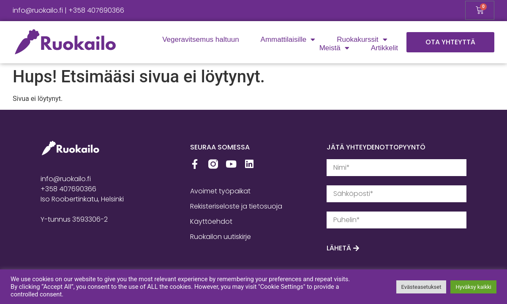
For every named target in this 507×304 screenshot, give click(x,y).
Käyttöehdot (211, 221)
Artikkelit (384, 48)
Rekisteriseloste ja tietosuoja (236, 206)
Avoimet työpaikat (220, 191)
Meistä (334, 48)
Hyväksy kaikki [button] (473, 287)
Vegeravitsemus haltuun (200, 39)
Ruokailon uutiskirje (220, 237)
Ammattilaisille (288, 39)
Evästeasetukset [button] (421, 287)
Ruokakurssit (362, 39)
